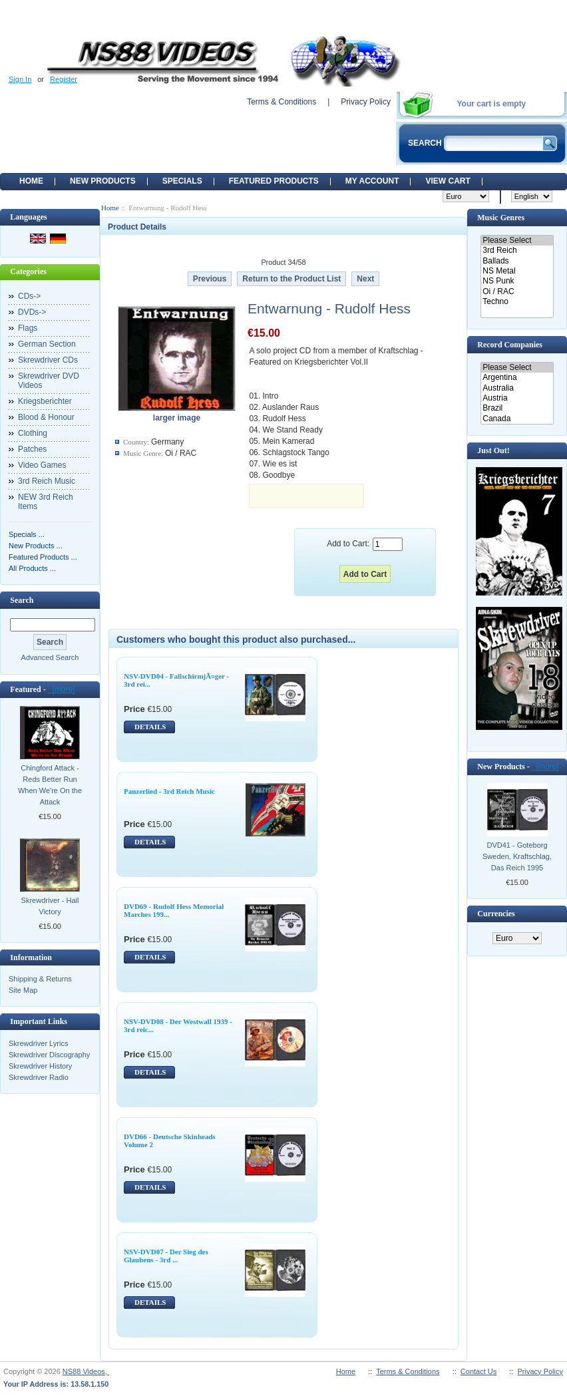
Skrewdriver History (40, 1066)
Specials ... (27, 534)
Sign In (20, 79)
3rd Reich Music (46, 481)
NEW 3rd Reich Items (45, 501)
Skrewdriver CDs (48, 360)
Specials (182, 181)
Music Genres (500, 217)
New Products (103, 181)
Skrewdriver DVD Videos (48, 380)
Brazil (516, 408)
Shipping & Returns (40, 979)
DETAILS (150, 727)
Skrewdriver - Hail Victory (50, 906)
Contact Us (478, 1371)
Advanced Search (50, 657)
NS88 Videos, (86, 1371)
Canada (516, 419)
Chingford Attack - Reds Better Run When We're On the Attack (50, 785)
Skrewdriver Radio (39, 1077)
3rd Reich (516, 251)
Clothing (32, 433)
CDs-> (29, 296)
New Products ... (36, 546)
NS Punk (516, 281)
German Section (47, 344)
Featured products (274, 181)
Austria (516, 398)
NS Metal (516, 271)
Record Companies (509, 344)
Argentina (516, 378)
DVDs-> (32, 312)
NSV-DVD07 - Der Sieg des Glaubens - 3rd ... (166, 1256)
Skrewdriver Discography (49, 1055)
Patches (32, 449)
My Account (372, 181)
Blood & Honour (46, 417)
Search (21, 600)
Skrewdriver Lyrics (38, 1043)
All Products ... (32, 568)
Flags (27, 328)
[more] (61, 689)
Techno (516, 302)
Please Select (516, 241)
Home (31, 181)
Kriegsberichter (45, 401)
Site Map (23, 990)
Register (63, 79)
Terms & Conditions (281, 101)
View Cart (447, 181)
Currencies (495, 913)
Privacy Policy (366, 101)
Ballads (516, 261)
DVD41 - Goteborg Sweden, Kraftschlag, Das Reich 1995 (517, 856)
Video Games (42, 465)
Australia (516, 388)
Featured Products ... (43, 557)
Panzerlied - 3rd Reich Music (169, 791)
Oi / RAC (516, 292)
